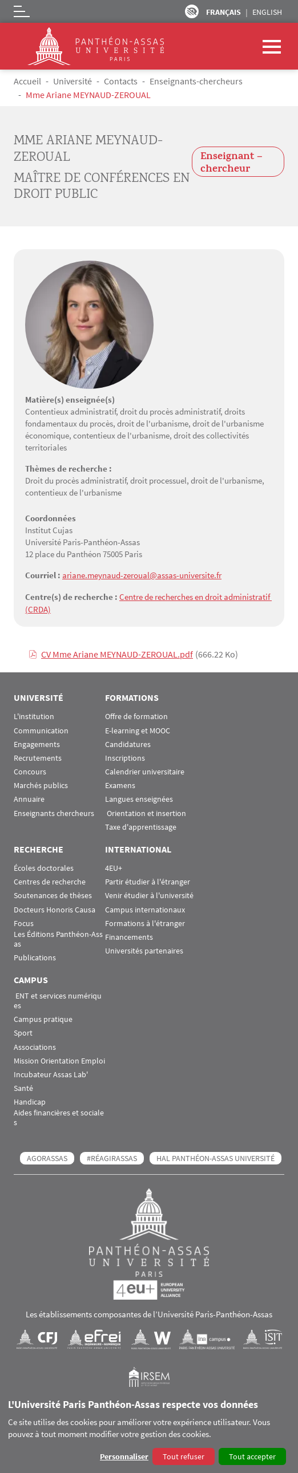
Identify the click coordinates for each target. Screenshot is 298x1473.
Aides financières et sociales (59, 1116)
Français (223, 12)
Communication (41, 729)
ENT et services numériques (58, 999)
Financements (129, 936)
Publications (35, 956)
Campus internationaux (145, 908)
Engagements (37, 743)
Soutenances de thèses (53, 894)
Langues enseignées (139, 798)
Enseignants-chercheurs (196, 81)
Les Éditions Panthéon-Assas (58, 938)
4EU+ (113, 867)
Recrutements (38, 757)
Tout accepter (252, 1456)
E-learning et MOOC (137, 729)
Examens (120, 784)
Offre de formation (136, 715)
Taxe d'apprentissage (140, 826)
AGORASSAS (47, 1157)
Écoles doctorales (44, 867)
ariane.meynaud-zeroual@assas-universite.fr (142, 575)
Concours (30, 771)
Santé (23, 1087)
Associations (35, 1045)
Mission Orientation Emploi (59, 1060)
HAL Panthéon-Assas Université (215, 1157)
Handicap (30, 1101)
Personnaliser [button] (124, 1456)
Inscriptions (125, 757)
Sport (23, 1032)
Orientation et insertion (145, 812)
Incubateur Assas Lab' (51, 1073)
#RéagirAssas (112, 1157)
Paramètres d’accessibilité (192, 11)
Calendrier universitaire (144, 771)
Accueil (27, 81)
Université (72, 81)
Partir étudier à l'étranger (147, 881)
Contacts (121, 81)
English (267, 12)
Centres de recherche (50, 881)
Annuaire (29, 798)
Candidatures (128, 743)
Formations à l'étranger (145, 922)
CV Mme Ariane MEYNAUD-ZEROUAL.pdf (117, 653)
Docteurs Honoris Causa (54, 908)
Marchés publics (41, 784)
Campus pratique (43, 1018)
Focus (24, 922)
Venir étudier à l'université (149, 894)
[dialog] (149, 1433)
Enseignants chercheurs (54, 812)
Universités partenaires (144, 950)
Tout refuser (183, 1456)
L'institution (34, 715)
